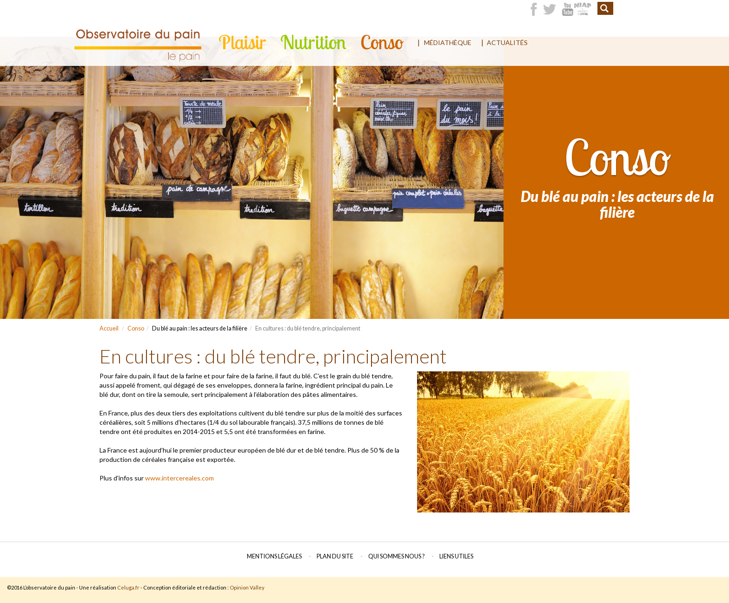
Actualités (507, 42)
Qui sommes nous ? (396, 556)
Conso (382, 42)
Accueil (109, 328)
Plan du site (335, 556)
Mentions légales (274, 556)
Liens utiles (456, 556)
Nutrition (313, 42)
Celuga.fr (128, 587)
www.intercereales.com (179, 478)
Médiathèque (447, 42)
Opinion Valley (247, 587)
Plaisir (242, 42)
